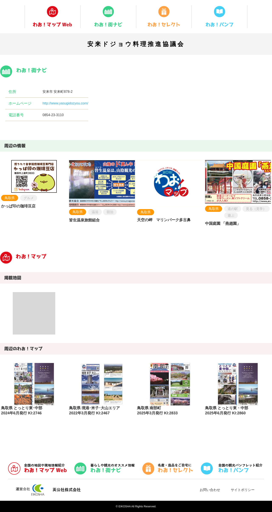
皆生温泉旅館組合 (84, 220)
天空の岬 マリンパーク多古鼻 (164, 220)
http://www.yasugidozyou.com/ (65, 103)
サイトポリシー (243, 490)
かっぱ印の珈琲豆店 (18, 206)
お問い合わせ (210, 490)
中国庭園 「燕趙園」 (223, 223)
